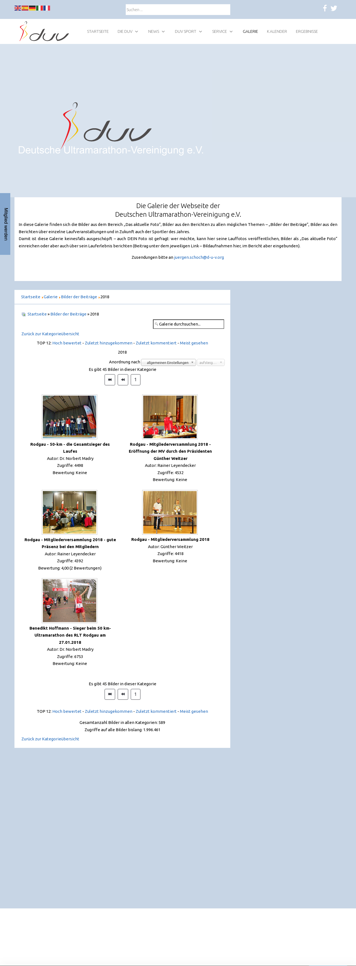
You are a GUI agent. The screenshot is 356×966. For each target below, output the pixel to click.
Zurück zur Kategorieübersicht (50, 333)
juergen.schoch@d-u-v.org (199, 257)
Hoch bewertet (66, 343)
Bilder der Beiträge (68, 314)
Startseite (37, 314)
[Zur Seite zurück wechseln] (123, 379)
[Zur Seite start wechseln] (110, 379)
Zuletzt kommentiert (156, 343)
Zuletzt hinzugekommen (108, 343)
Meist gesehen (194, 343)
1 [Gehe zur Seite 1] (135, 379)
